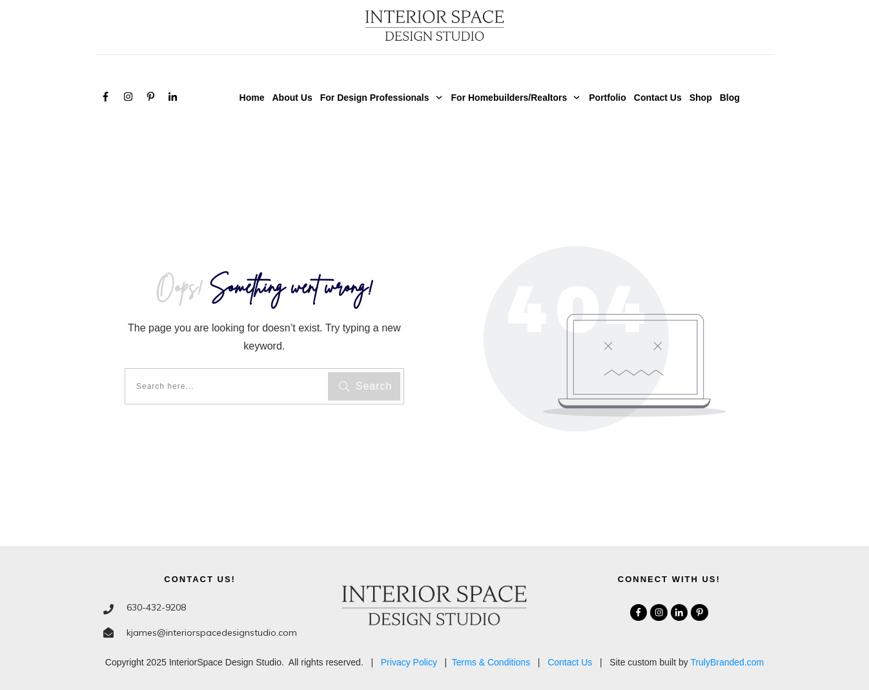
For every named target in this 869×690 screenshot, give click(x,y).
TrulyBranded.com (727, 662)
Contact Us (569, 662)
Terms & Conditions (491, 662)
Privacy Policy (409, 662)
